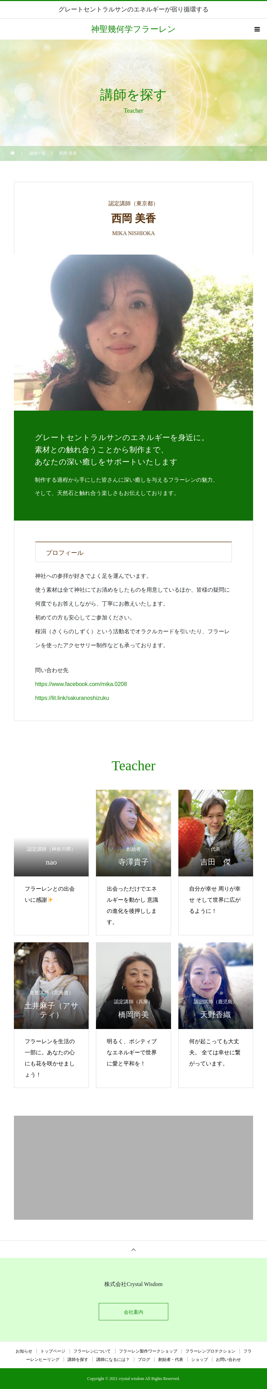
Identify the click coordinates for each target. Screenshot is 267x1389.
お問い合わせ (228, 1359)
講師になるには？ (113, 1359)
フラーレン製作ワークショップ (148, 1351)
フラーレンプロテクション (210, 1351)
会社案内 (133, 1312)
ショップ (199, 1359)
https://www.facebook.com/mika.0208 (81, 684)
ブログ (144, 1359)
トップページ (52, 1351)
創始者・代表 (170, 1359)
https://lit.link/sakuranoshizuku (72, 698)
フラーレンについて (92, 1351)
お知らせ (24, 1351)
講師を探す (77, 1359)
